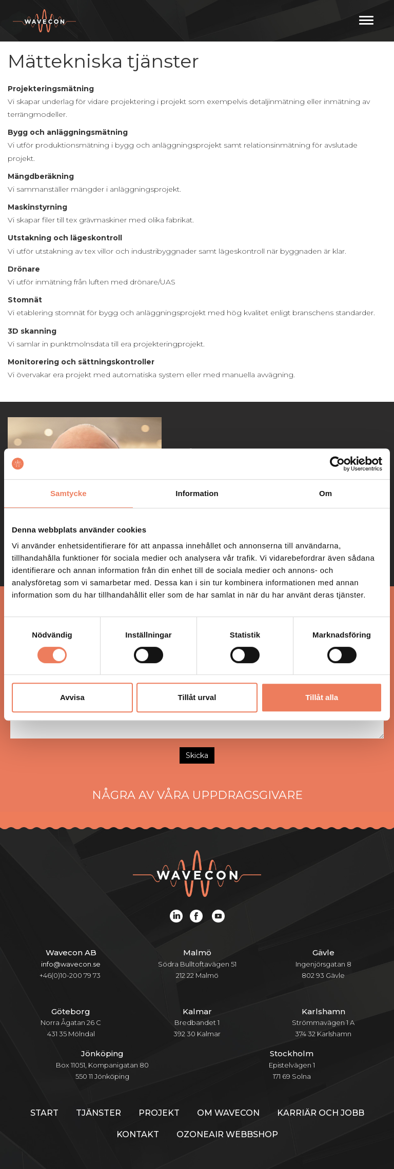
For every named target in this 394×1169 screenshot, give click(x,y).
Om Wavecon (228, 1113)
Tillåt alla (321, 697)
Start (44, 1113)
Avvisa (72, 697)
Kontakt (137, 1134)
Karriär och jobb (320, 1113)
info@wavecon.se (71, 964)
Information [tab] (197, 493)
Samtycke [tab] (68, 493)
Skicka (197, 755)
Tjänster (98, 1113)
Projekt (159, 1113)
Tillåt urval (197, 697)
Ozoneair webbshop (227, 1134)
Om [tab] (325, 493)
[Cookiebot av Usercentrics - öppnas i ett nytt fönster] (337, 463)
